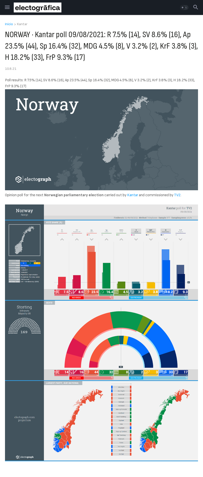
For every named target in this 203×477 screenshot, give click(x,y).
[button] (7, 7)
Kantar (22, 24)
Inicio (9, 24)
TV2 (177, 195)
